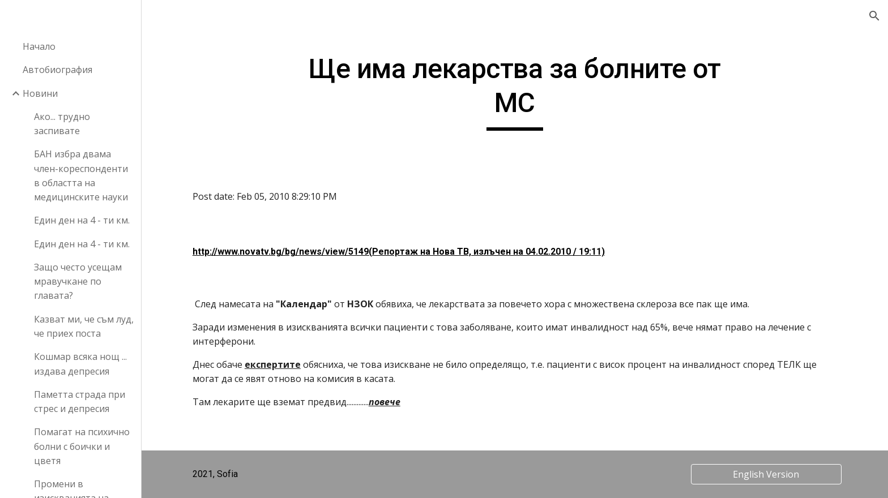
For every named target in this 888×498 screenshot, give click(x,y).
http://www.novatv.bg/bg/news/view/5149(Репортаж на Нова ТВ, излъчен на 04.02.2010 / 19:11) (399, 251)
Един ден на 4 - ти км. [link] (82, 220)
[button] (874, 15)
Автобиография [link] (57, 69)
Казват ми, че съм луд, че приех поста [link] (84, 326)
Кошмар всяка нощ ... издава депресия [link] (80, 363)
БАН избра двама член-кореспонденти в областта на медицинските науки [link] (81, 175)
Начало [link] (39, 46)
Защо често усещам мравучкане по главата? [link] (78, 281)
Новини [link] (40, 93)
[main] (515, 91)
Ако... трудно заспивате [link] (62, 123)
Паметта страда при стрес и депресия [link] (79, 401)
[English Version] (766, 474)
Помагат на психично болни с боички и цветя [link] (82, 446)
